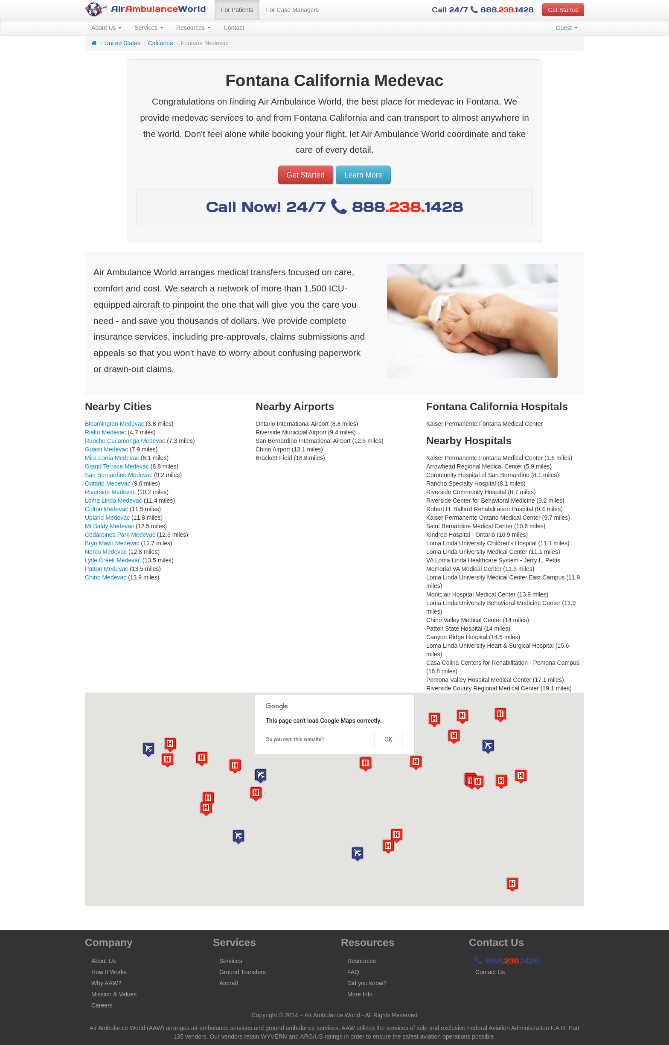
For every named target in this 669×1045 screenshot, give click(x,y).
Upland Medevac (107, 517)
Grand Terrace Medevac (117, 466)
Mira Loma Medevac (112, 457)
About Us (106, 27)
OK (388, 739)
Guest (567, 27)
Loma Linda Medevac (113, 500)
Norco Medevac (106, 551)
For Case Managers (292, 9)
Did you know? (367, 983)
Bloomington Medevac (114, 423)
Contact (234, 27)
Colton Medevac (106, 509)
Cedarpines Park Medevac (120, 534)
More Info (359, 994)
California (160, 43)
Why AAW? (106, 983)
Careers (102, 1005)
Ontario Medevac (108, 483)
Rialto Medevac (105, 432)
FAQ (353, 972)
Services (148, 27)
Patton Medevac (106, 568)
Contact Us (490, 972)
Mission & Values (114, 994)
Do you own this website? (295, 739)
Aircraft (228, 983)
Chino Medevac (105, 577)
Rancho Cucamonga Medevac (125, 440)
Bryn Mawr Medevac (112, 543)
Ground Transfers (242, 972)
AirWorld (145, 9)
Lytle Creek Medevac (113, 560)
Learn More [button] (363, 175)
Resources (193, 27)
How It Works (109, 972)
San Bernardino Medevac (118, 475)
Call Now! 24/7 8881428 (334, 206)
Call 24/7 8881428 (483, 10)
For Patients (237, 9)
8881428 (507, 961)
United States (122, 43)
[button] (261, 776)
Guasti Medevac (106, 449)
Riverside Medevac (110, 492)
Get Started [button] (563, 9)
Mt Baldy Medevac (109, 526)
